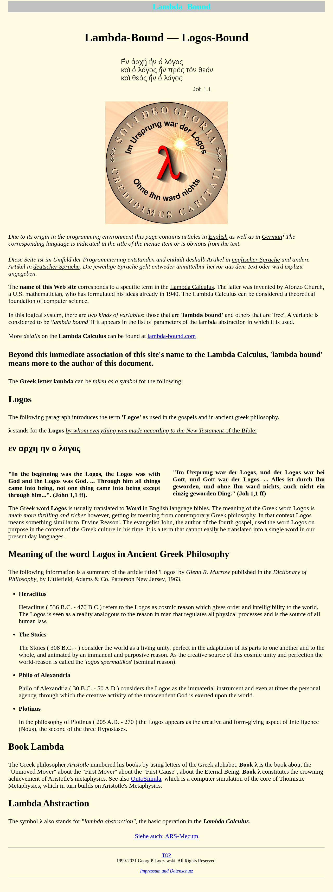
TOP (166, 855)
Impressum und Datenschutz (166, 871)
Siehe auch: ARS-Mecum (166, 836)
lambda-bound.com (172, 336)
